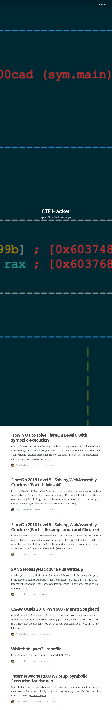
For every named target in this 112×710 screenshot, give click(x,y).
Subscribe (103, 4)
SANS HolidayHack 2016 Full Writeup (47, 569)
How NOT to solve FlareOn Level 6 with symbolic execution (49, 437)
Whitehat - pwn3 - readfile (36, 649)
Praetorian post (38, 695)
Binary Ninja (66, 455)
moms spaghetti (42, 615)
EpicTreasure (61, 687)
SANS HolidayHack (61, 575)
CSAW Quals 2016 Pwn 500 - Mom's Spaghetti (55, 609)
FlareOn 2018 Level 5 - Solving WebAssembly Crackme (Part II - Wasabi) (54, 482)
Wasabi (51, 548)
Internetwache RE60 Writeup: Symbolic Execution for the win (49, 678)
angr (45, 455)
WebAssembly (48, 491)
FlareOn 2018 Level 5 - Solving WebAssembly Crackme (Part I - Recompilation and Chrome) (55, 527)
